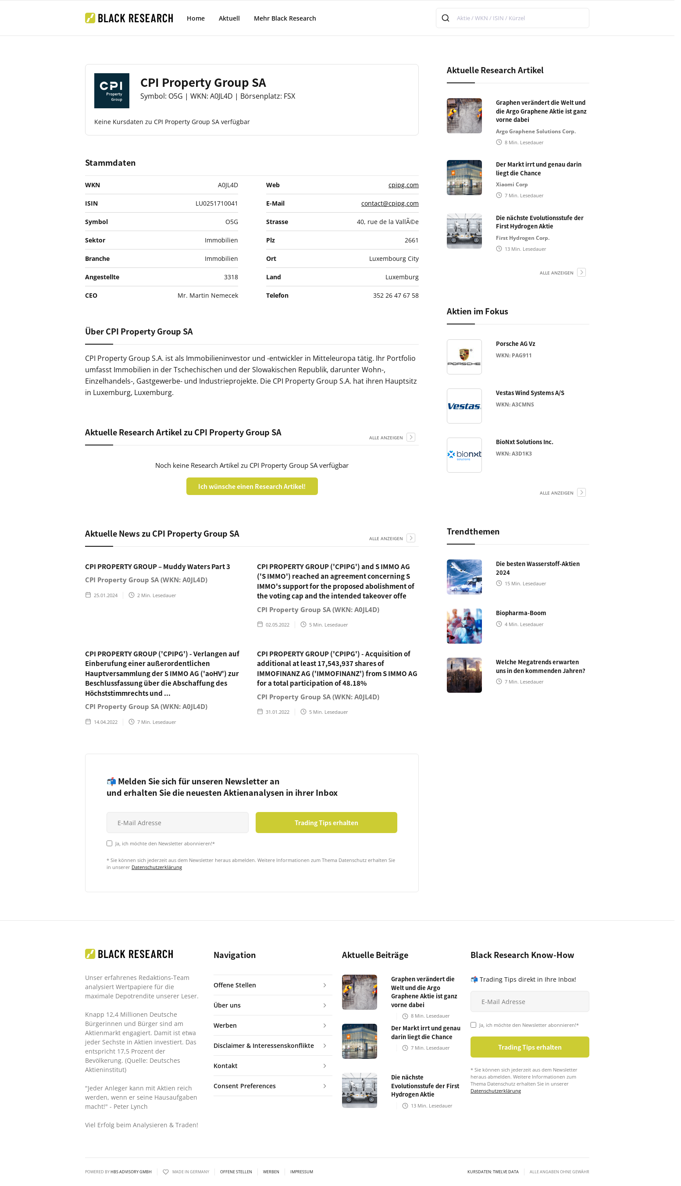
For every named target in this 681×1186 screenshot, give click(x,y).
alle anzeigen (386, 438)
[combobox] (512, 18)
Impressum (301, 1172)
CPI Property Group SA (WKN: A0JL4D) (146, 579)
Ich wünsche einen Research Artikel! (252, 486)
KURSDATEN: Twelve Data (493, 1172)
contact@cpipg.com (390, 203)
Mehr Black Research (285, 18)
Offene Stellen (236, 1172)
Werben (271, 1172)
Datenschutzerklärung (157, 867)
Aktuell (229, 18)
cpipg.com (404, 185)
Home (196, 18)
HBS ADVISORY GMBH (131, 1172)
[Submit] (446, 18)
